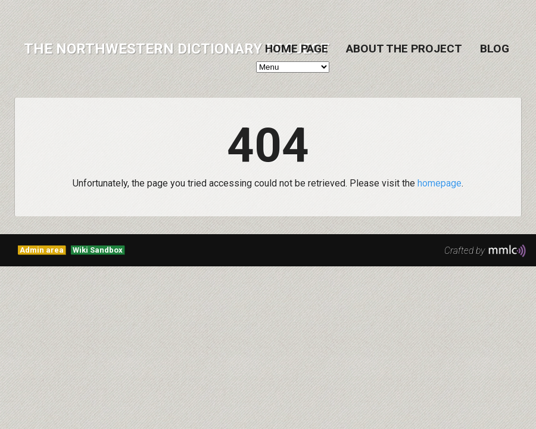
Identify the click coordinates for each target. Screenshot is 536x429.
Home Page (296, 48)
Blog (494, 48)
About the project (404, 48)
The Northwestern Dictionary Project (177, 49)
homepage (439, 183)
